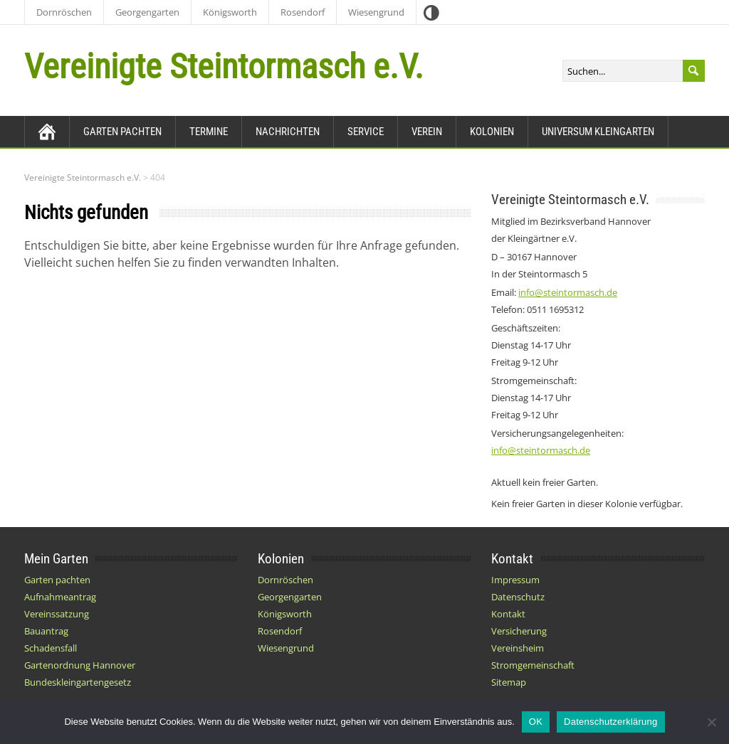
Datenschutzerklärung (610, 721)
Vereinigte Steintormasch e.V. (224, 66)
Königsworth (230, 12)
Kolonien (492, 131)
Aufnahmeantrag (60, 596)
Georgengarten (147, 12)
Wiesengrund (376, 12)
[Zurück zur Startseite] (47, 131)
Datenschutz (518, 596)
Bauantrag (46, 631)
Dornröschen (64, 12)
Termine (208, 131)
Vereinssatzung (56, 613)
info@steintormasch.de (567, 292)
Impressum (515, 579)
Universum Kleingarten (598, 131)
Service (365, 131)
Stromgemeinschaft (533, 665)
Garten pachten (122, 131)
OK (535, 721)
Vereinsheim (517, 648)
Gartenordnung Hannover (79, 665)
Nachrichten (288, 131)
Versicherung (519, 631)
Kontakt (508, 613)
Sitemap (508, 682)
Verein (426, 131)
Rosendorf (302, 12)
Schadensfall (50, 648)
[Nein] (711, 722)
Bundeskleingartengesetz (77, 682)
